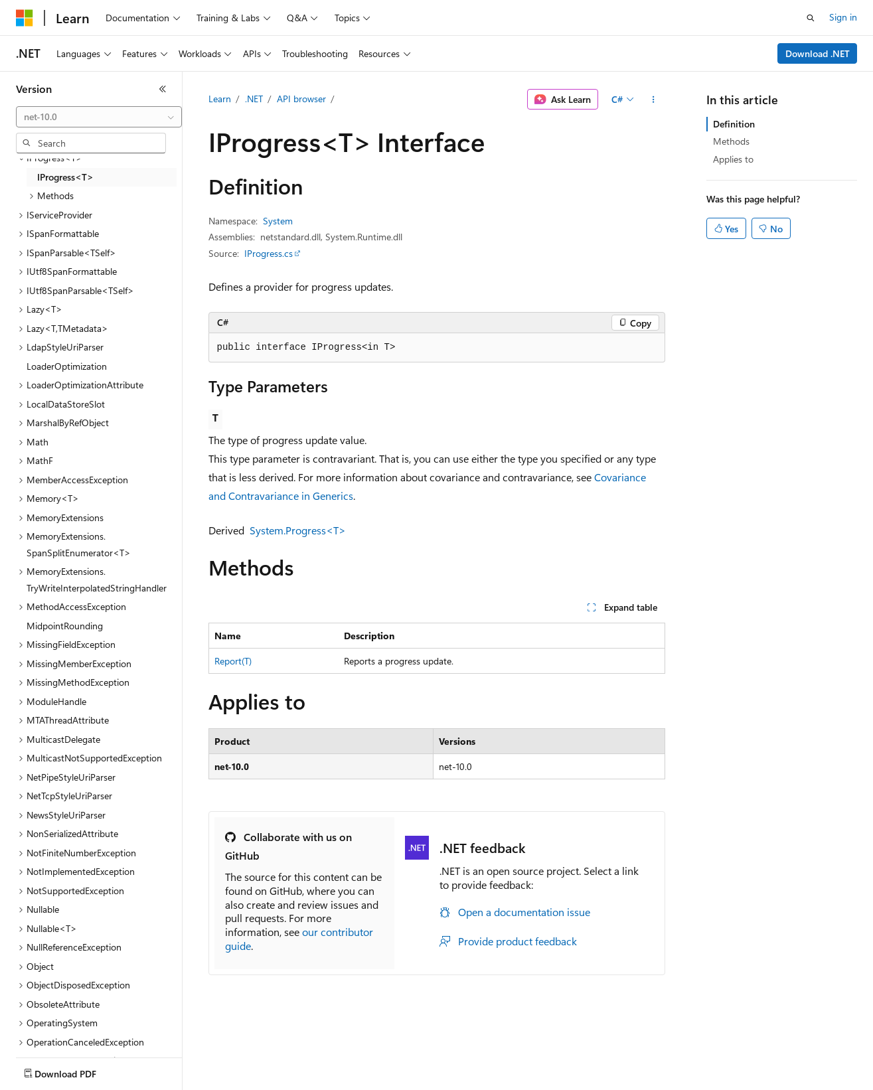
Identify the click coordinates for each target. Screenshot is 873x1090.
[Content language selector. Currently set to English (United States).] (76, 1070)
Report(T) (233, 661)
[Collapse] (163, 89)
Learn (219, 98)
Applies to (733, 159)
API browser (301, 98)
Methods (731, 141)
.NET (254, 98)
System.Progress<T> (298, 530)
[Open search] (810, 18)
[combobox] (99, 116)
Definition (734, 123)
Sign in (843, 17)
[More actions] (653, 99)
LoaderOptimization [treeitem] (67, 366)
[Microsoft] (24, 18)
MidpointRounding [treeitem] (65, 625)
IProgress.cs (268, 253)
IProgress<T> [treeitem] (65, 177)
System (278, 220)
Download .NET (817, 53)
